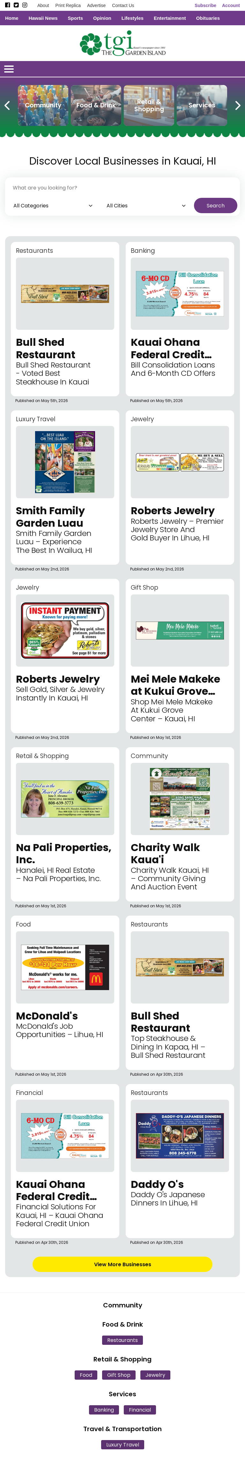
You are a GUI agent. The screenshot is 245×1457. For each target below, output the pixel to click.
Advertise (96, 5)
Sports (75, 18)
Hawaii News (43, 18)
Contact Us (123, 5)
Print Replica (68, 5)
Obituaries (208, 18)
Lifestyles (133, 18)
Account (231, 5)
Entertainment (170, 18)
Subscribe (205, 5)
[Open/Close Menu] (9, 69)
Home (12, 18)
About (43, 5)
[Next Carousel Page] (237, 104)
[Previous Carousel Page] (7, 104)
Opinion (102, 18)
